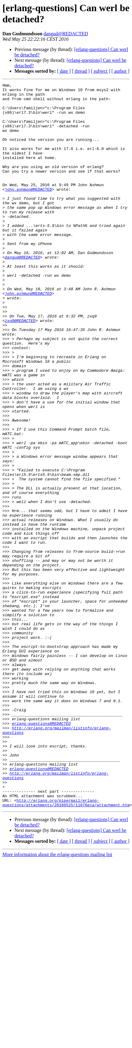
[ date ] (64, 71)
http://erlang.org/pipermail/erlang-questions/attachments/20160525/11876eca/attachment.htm (66, 946)
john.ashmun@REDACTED (28, 211)
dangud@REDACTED (65, 33)
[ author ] (120, 71)
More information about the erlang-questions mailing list (57, 999)
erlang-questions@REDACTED (41, 852)
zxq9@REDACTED (20, 368)
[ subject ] (100, 71)
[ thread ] (81, 71)
